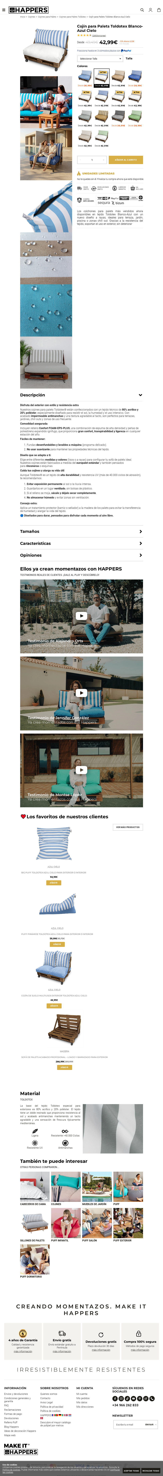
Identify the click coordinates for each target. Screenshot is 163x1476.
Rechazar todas (149, 1470)
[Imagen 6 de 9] (66, 1223)
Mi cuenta (81, 1394)
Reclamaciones (12, 1410)
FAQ (6, 1405)
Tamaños (29, 531)
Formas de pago (13, 1414)
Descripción (32, 395)
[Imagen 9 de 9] (35, 1260)
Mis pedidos (83, 1398)
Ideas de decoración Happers (20, 1431)
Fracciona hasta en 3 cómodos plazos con (104, 50)
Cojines (56, 1204)
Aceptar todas (125, 1470)
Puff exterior (122, 1240)
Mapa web (9, 1435)
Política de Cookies (22, 1469)
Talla (129, 58)
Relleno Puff (10, 1422)
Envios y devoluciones (16, 1394)
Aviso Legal (46, 1402)
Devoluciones (11, 1418)
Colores (82, 66)
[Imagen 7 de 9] (97, 1223)
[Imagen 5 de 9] (35, 1223)
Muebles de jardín (94, 1204)
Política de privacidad (51, 1407)
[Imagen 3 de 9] (97, 1187)
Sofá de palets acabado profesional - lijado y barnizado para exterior (64, 1057)
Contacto (45, 1398)
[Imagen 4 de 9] (128, 1187)
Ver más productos (128, 827)
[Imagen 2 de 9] (66, 1187)
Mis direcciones (85, 1407)
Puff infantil (59, 1240)
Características (35, 543)
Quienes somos (48, 1394)
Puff (116, 1204)
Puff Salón (89, 1240)
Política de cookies (50, 1411)
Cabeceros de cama (33, 1204)
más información (23, 1351)
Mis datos (81, 1402)
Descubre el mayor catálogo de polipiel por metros (55, 1424)
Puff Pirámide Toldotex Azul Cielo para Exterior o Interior (57, 934)
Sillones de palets (32, 1240)
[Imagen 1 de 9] (35, 1187)
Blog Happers (11, 1427)
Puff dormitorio (31, 1277)
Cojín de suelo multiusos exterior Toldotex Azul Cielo (54, 995)
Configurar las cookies (19, 1472)
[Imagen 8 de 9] (128, 1223)
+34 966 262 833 (125, 1406)
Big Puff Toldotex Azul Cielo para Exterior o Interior (53, 872)
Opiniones (99, 36)
